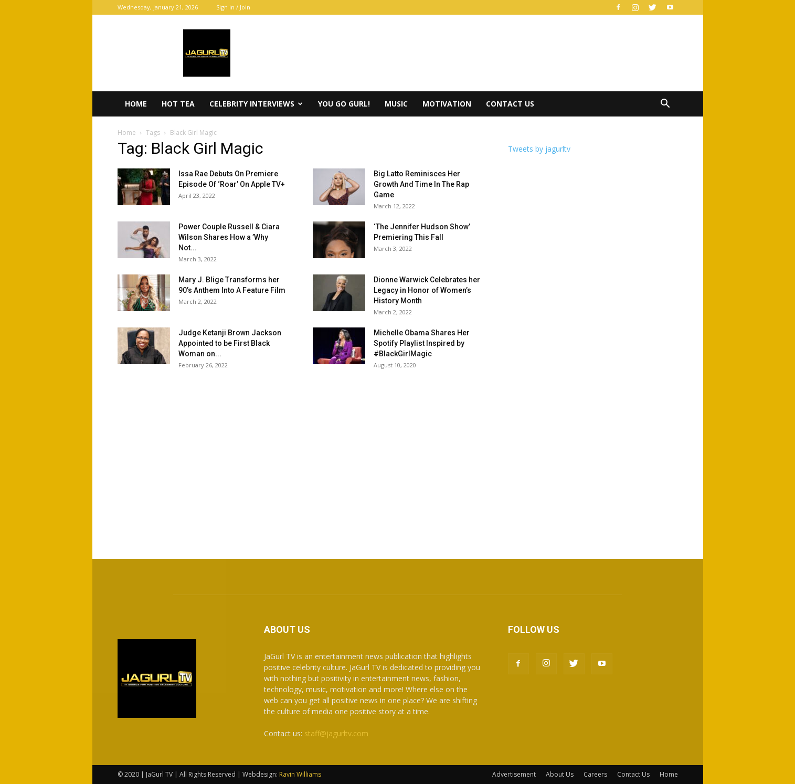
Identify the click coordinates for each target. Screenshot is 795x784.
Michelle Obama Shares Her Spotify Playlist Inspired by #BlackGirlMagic (422, 343)
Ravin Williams (301, 774)
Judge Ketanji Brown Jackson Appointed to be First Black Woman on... (229, 343)
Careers (595, 774)
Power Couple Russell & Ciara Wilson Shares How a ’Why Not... (229, 237)
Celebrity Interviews (256, 104)
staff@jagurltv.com (336, 733)
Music (396, 104)
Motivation (446, 104)
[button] (665, 105)
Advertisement (514, 774)
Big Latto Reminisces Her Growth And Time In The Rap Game (421, 184)
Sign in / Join (233, 7)
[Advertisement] (397, 459)
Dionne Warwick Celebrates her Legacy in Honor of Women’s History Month (427, 290)
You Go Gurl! (344, 104)
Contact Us (510, 104)
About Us (560, 774)
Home (136, 104)
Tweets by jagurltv (539, 149)
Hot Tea (178, 104)
